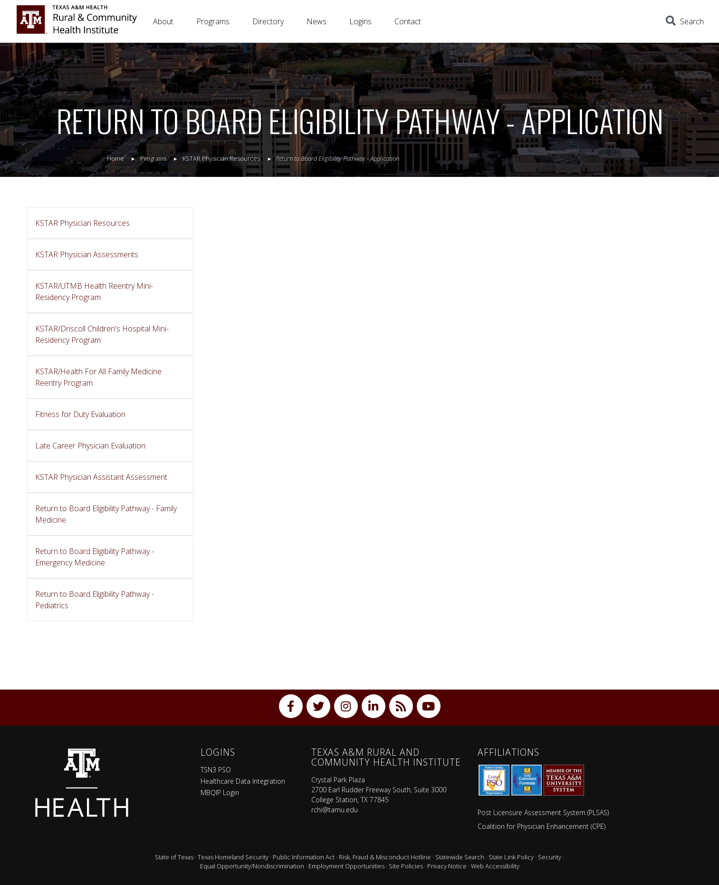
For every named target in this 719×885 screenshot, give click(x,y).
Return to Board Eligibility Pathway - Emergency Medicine (94, 557)
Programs (213, 21)
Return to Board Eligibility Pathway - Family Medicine (106, 514)
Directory (268, 21)
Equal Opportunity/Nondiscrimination (252, 866)
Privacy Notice (447, 866)
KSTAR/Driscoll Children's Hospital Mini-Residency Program (102, 334)
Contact (407, 21)
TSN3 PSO (216, 769)
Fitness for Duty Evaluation (80, 414)
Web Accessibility (495, 866)
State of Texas (174, 857)
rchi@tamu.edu (334, 809)
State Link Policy (511, 857)
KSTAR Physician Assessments (86, 254)
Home (115, 158)
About (163, 21)
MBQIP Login (220, 792)
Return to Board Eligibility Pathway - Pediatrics (94, 600)
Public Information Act (304, 857)
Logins (360, 21)
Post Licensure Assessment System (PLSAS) (543, 812)
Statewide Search (459, 857)
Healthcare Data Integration (243, 781)
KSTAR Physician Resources (82, 223)
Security (549, 857)
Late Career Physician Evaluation (90, 445)
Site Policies (406, 866)
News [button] (316, 21)
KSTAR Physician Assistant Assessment (101, 477)
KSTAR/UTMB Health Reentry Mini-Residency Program (94, 291)
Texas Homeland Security (233, 857)
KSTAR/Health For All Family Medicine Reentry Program (98, 377)
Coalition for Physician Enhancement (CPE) (541, 826)
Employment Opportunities (346, 866)
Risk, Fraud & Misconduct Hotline (385, 857)
